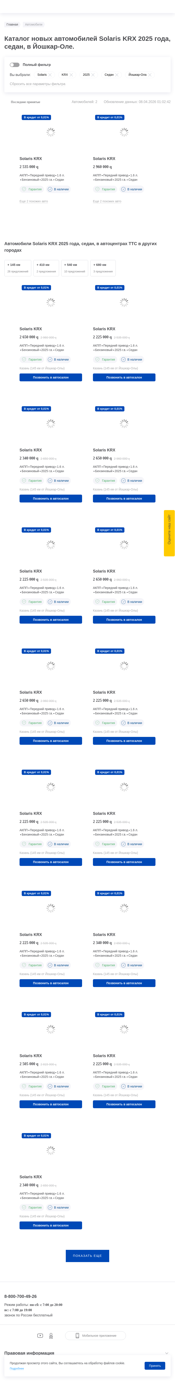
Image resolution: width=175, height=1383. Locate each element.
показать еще (87, 1261)
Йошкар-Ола (137, 74)
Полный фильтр (37, 65)
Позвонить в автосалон (51, 378)
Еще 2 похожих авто (34, 201)
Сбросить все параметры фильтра (37, 84)
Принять (155, 1366)
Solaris (42, 74)
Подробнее (18, 1368)
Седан (109, 74)
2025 (86, 74)
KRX (65, 74)
